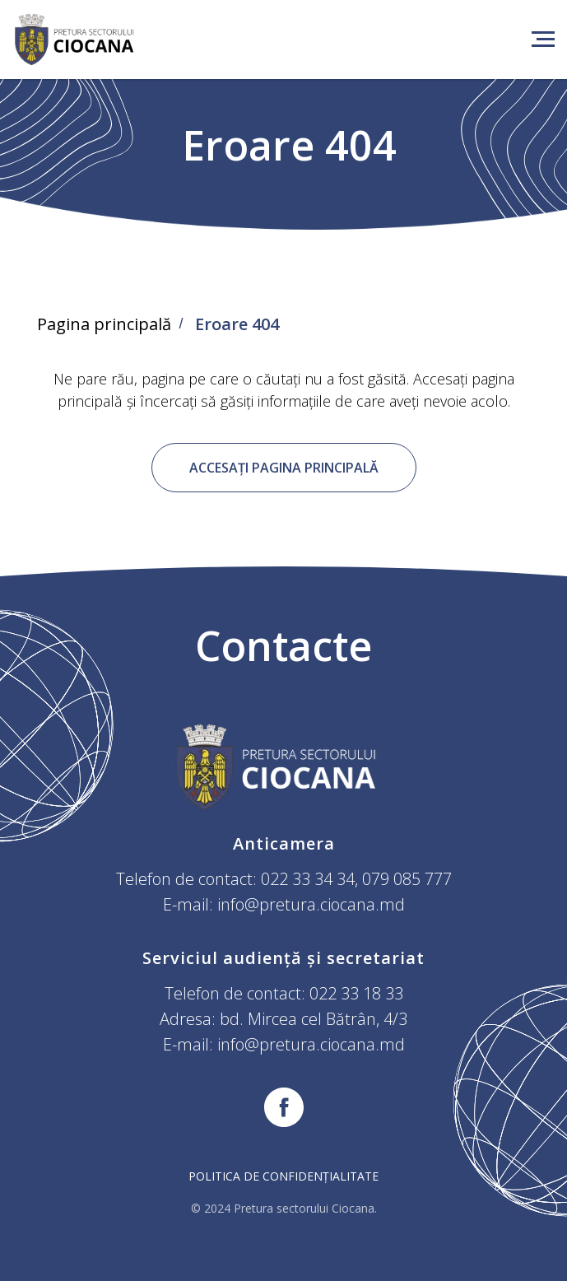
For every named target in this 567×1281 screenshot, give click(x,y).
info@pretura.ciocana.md (311, 904)
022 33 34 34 (308, 879)
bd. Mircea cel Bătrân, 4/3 (313, 1019)
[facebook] (284, 1107)
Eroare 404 (237, 324)
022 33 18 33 (356, 993)
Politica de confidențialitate (283, 1176)
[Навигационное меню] (543, 39)
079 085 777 (407, 879)
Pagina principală (104, 324)
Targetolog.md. (368, 1224)
